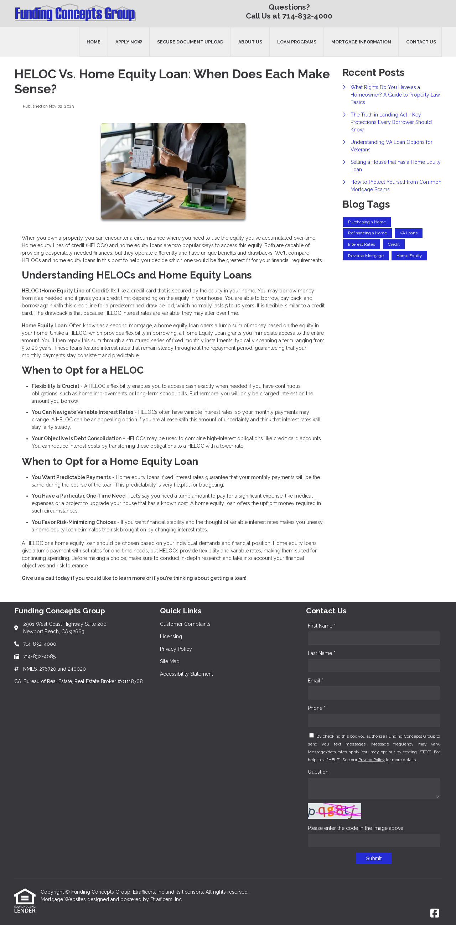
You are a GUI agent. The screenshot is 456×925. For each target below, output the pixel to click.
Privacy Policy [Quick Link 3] (176, 649)
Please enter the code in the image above (355, 828)
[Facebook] (434, 913)
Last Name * (321, 653)
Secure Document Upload (190, 42)
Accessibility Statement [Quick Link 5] (186, 674)
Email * (315, 681)
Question (318, 772)
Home (93, 42)
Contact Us (421, 42)
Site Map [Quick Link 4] (170, 661)
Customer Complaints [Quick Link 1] (185, 624)
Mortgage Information (361, 42)
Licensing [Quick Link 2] (171, 636)
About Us (250, 42)
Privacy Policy (371, 759)
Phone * (317, 708)
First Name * (322, 626)
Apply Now (128, 42)
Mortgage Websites (64, 899)
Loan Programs (296, 42)
